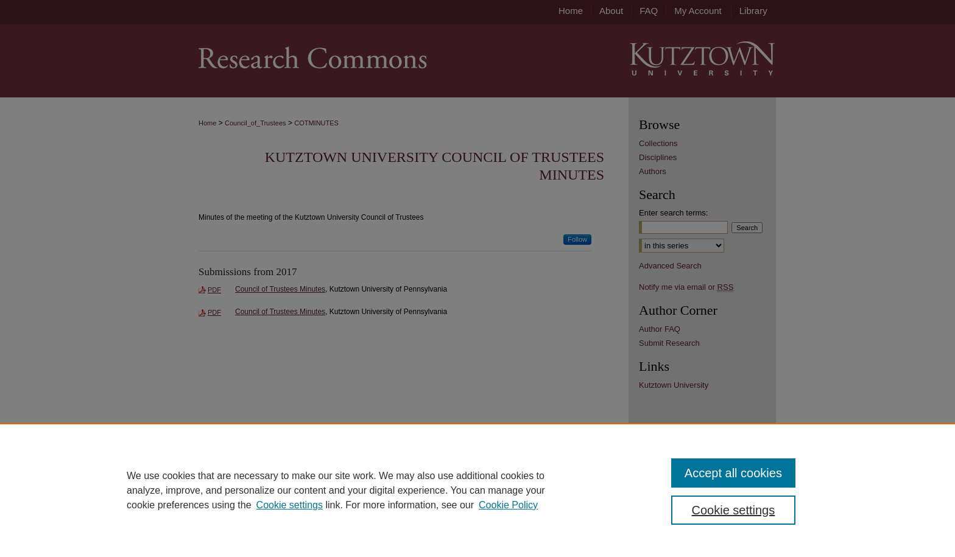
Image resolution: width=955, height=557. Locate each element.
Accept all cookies (733, 473)
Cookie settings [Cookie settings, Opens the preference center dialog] (733, 510)
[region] (477, 490)
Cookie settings (289, 505)
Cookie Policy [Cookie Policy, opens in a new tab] (508, 505)
